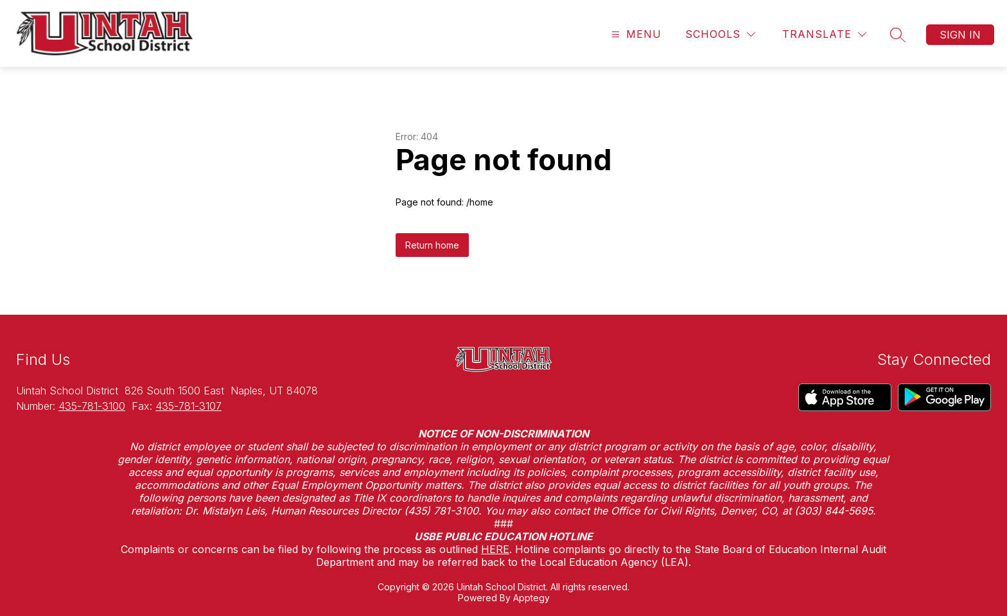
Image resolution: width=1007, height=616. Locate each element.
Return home (432, 245)
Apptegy (531, 597)
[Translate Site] (824, 34)
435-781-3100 (91, 406)
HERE (495, 549)
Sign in (960, 34)
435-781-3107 (188, 406)
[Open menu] (634, 34)
